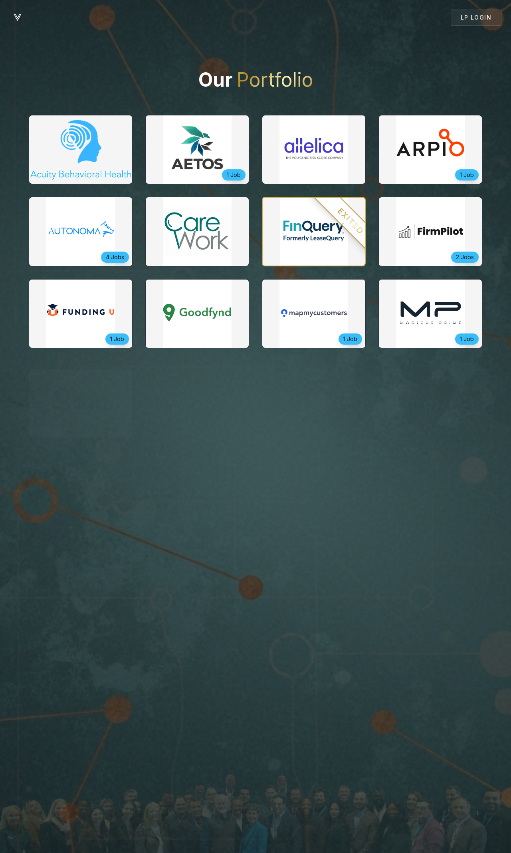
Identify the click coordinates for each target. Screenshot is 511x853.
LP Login (476, 17)
